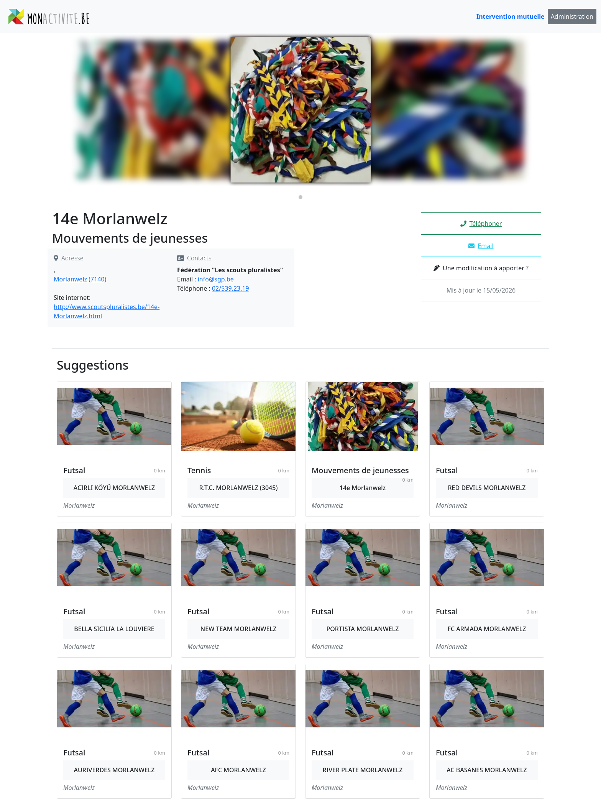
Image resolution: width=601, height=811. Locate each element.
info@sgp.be (216, 279)
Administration (572, 16)
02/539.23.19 (230, 288)
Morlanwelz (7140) (80, 279)
